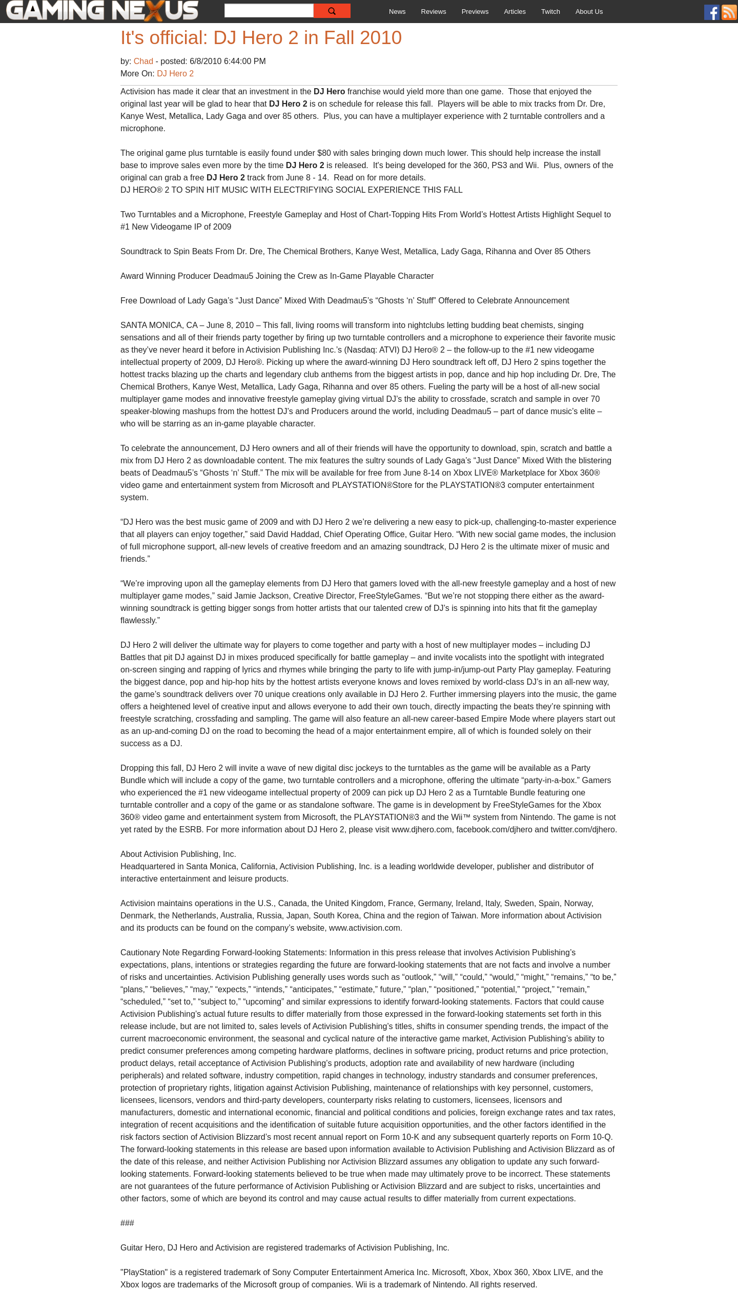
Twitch (550, 11)
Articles (515, 11)
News (397, 11)
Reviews (433, 11)
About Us (589, 11)
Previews (475, 11)
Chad (145, 61)
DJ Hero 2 (175, 73)
